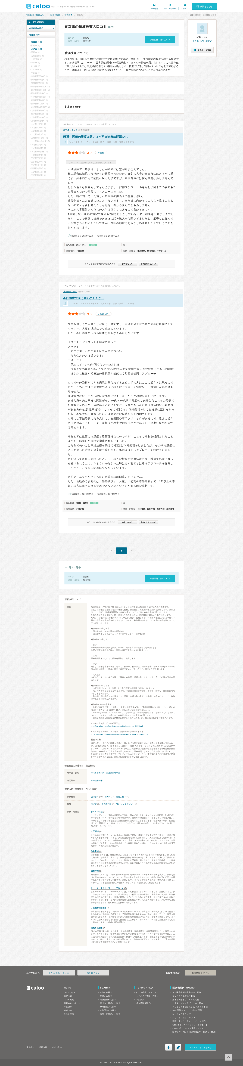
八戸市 (36, 49)
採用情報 (43, 1047)
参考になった (127, 264)
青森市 (36, 42)
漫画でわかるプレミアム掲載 (185, 1000)
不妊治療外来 (96, 780)
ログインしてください (202, 41)
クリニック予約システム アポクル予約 (190, 1007)
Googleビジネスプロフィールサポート (190, 1025)
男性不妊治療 (96, 928)
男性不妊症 (106, 804)
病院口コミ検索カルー (36, 15)
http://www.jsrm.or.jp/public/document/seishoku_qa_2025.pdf (117, 726)
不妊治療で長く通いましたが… (83, 298)
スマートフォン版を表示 (200, 1047)
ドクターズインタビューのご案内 (187, 1003)
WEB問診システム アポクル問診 (187, 1010)
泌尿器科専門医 (113, 773)
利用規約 (140, 1000)
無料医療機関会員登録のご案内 (186, 992)
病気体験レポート (72, 1003)
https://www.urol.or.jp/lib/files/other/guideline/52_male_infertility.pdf (119, 734)
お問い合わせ (57, 1047)
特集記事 (68, 1007)
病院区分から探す (108, 1010)
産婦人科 (104, 314)
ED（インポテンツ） (125, 804)
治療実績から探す (108, 1000)
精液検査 (68, 15)
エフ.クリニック (70, 130)
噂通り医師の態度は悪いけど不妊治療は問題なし (95, 136)
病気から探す (106, 992)
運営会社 (30, 1047)
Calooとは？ (69, 992)
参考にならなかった (149, 264)
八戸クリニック (70, 291)
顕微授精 (95, 871)
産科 (102, 152)
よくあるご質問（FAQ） (147, 996)
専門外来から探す (108, 1007)
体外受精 (95, 851)
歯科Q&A (68, 1010)
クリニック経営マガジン (183, 1018)
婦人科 (107, 797)
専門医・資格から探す (110, 1003)
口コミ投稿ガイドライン (147, 992)
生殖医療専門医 (97, 773)
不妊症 (94, 804)
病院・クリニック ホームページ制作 (188, 1021)
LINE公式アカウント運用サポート (188, 1028)
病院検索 (68, 996)
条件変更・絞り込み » (160, 40)
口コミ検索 (55, 15)
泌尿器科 (95, 797)
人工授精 (95, 831)
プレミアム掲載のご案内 (183, 996)
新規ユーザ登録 (170, 9)
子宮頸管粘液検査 (98, 908)
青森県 (34, 35)
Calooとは (154, 9)
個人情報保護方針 (144, 1003)
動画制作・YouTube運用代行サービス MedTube (194, 1032)
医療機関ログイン (200, 973)
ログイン (184, 9)
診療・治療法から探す (110, 1014)
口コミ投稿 (69, 1014)
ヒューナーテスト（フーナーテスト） (107, 888)
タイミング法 (96, 812)
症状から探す (106, 996)
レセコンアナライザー (182, 1014)
